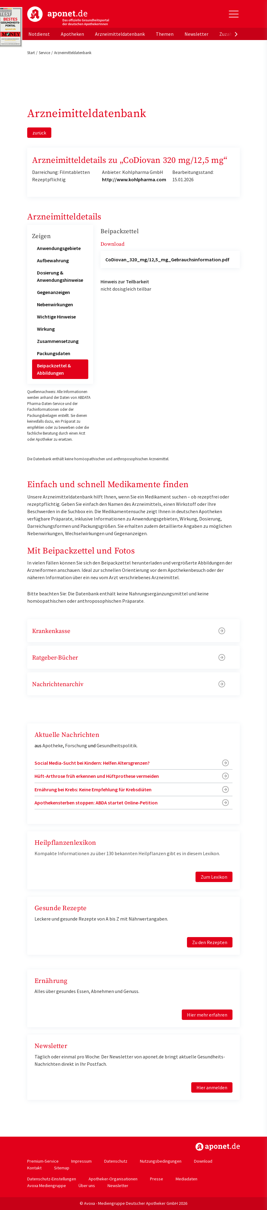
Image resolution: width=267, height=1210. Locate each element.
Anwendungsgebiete (59, 248)
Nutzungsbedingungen (160, 1161)
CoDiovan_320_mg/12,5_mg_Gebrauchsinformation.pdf (167, 259)
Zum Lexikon (214, 877)
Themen (165, 34)
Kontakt (34, 1168)
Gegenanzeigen (53, 292)
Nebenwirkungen (55, 304)
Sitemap (61, 1168)
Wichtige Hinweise (56, 317)
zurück (39, 133)
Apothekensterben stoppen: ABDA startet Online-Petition (96, 803)
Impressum (81, 1161)
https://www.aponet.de (218, 1147)
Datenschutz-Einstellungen (51, 1179)
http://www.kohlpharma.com (134, 179)
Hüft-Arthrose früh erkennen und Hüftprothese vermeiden (97, 776)
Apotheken (72, 34)
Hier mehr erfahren (207, 1015)
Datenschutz (115, 1161)
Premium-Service (43, 1161)
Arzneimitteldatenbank (120, 34)
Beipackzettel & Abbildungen (54, 369)
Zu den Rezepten (209, 942)
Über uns (87, 1185)
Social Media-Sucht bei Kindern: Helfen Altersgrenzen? (92, 763)
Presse (156, 1179)
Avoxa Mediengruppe (46, 1185)
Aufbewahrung (53, 260)
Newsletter (196, 34)
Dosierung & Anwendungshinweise (60, 276)
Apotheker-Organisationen (113, 1179)
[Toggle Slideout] (234, 14)
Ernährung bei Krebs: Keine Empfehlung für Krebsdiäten (93, 789)
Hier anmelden (211, 1087)
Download (203, 1161)
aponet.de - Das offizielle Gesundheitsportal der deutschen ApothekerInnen (68, 16)
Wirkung (46, 329)
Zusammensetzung (58, 341)
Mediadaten (186, 1179)
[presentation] (236, 34)
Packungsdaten (53, 353)
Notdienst (39, 34)
